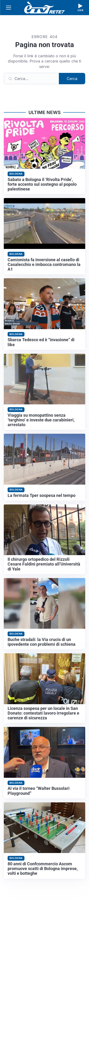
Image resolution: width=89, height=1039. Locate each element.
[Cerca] (31, 78)
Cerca (72, 78)
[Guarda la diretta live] (80, 7)
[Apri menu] (8, 7)
